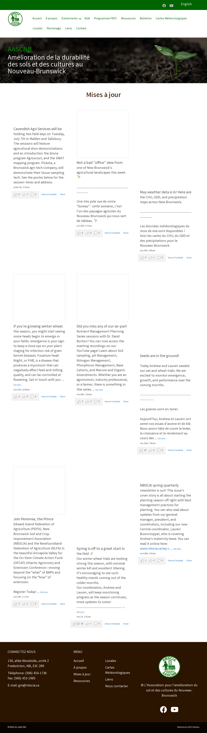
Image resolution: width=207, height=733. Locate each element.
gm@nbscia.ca (28, 685)
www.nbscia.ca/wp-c (155, 548)
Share (62, 194)
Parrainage (54, 28)
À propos (51, 18)
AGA (87, 18)
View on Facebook (49, 194)
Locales (38, 28)
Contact (81, 28)
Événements (69, 18)
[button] (164, 5)
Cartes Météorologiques (171, 18)
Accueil (37, 18)
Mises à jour (82, 674)
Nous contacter (116, 686)
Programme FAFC (105, 18)
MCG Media (193, 727)
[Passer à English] (190, 4)
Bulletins (146, 18)
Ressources (128, 18)
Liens (68, 28)
